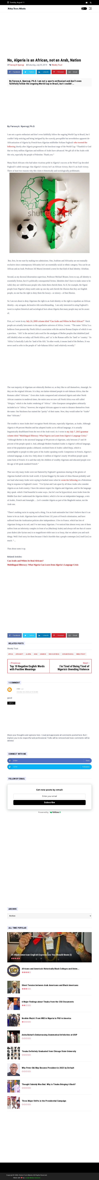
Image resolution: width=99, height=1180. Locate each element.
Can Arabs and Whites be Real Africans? (25, 561)
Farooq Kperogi (54, 654)
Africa (10, 654)
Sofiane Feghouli (68, 654)
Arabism (43, 654)
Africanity (19, 654)
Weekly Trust (57, 65)
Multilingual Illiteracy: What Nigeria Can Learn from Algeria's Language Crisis (42, 565)
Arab (35, 654)
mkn (18, 689)
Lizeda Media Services (32, 1178)
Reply (11, 703)
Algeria (28, 654)
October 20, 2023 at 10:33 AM (27, 692)
